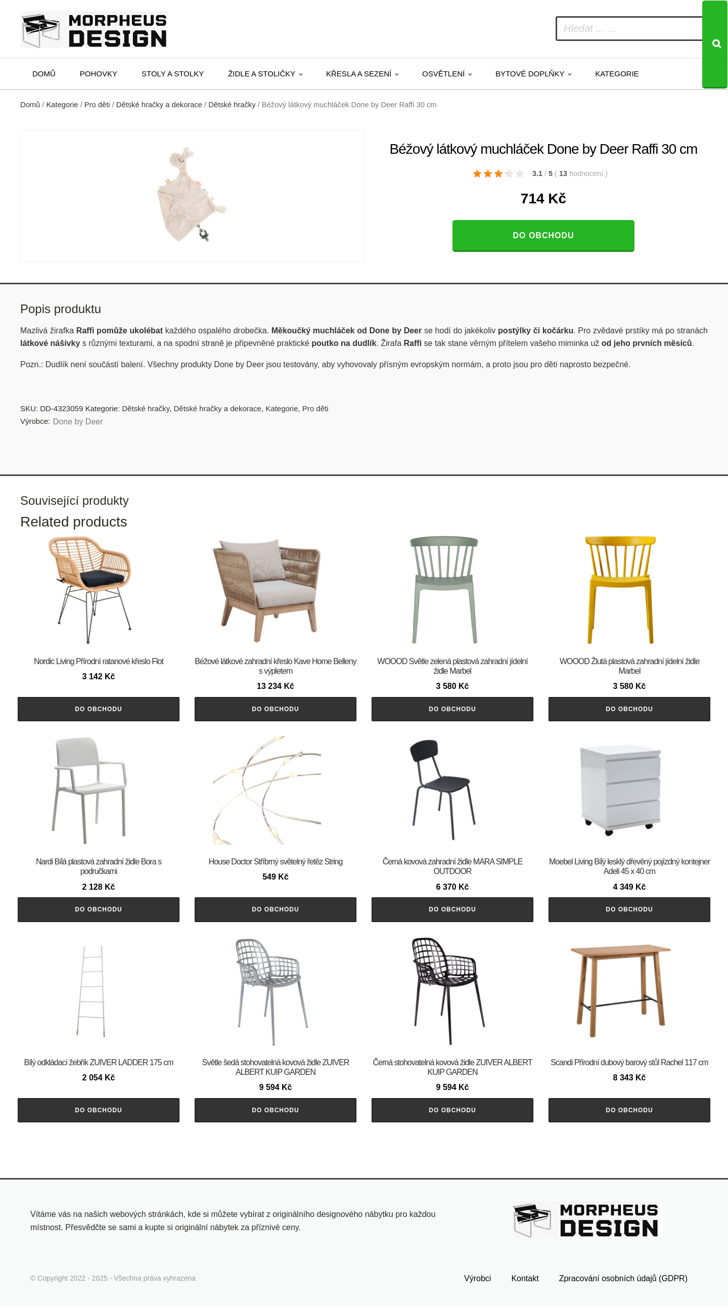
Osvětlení (443, 73)
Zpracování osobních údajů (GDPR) (623, 1281)
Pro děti (97, 105)
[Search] (714, 45)
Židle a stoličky (261, 73)
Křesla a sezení (358, 73)
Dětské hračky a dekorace (159, 105)
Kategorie (617, 73)
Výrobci (477, 1281)
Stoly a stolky (173, 73)
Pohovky (98, 73)
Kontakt (524, 1281)
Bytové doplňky (529, 73)
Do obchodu (543, 235)
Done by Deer (78, 421)
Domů (44, 73)
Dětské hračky (231, 105)
